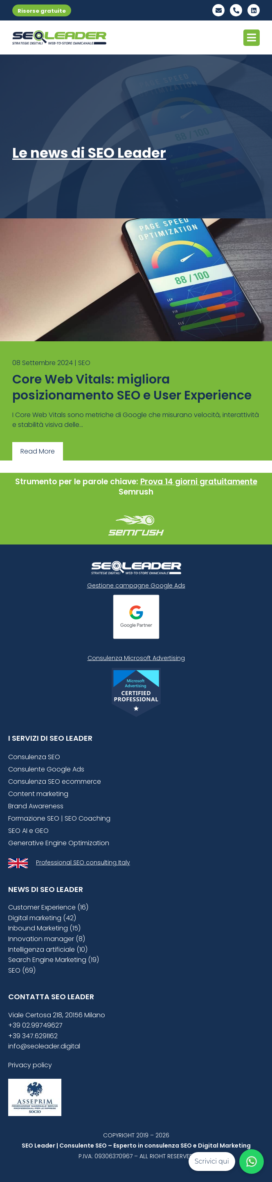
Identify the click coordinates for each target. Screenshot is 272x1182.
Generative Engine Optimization (58, 843)
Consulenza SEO (34, 757)
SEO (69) (22, 970)
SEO (84, 363)
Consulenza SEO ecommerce (54, 781)
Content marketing (38, 794)
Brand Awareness (35, 806)
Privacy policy (30, 1065)
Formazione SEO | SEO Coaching (59, 818)
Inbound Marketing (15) (44, 928)
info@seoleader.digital (44, 1046)
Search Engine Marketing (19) (53, 959)
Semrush (136, 491)
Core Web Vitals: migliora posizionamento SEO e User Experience (132, 387)
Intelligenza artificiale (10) (48, 949)
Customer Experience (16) (48, 907)
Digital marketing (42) (42, 918)
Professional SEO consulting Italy (83, 862)
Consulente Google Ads (46, 769)
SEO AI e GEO (28, 830)
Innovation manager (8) (46, 939)
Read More (37, 451)
